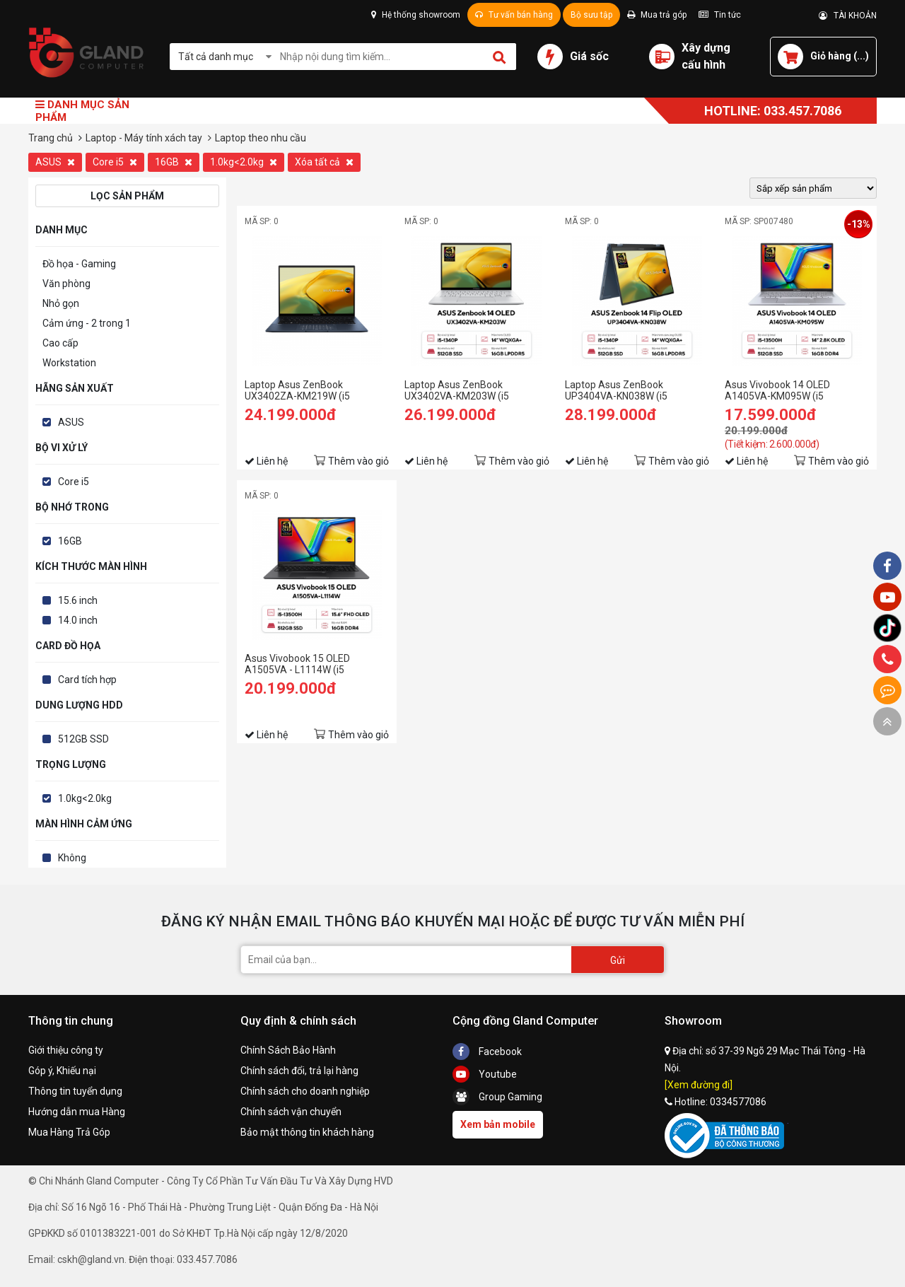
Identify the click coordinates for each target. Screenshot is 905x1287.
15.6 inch (78, 600)
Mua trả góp (657, 15)
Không (72, 857)
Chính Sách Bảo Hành (288, 1050)
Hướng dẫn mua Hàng (76, 1111)
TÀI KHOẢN (848, 16)
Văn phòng (66, 283)
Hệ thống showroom (415, 15)
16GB (173, 162)
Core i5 (115, 162)
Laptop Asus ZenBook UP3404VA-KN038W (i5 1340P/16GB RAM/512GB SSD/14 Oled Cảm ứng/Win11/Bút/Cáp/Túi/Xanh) (635, 390)
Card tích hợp (87, 679)
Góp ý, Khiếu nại (62, 1070)
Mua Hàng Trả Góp (69, 1132)
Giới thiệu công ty (65, 1050)
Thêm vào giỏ (358, 461)
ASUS (55, 162)
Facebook (487, 1051)
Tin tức (720, 15)
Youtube (484, 1074)
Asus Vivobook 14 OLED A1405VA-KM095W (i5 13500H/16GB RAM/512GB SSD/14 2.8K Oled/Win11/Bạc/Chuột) (785, 390)
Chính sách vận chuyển (290, 1111)
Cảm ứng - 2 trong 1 (86, 323)
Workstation (69, 362)
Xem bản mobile (497, 1124)
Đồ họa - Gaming (79, 263)
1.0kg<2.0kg (243, 162)
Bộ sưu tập (591, 15)
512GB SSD (83, 739)
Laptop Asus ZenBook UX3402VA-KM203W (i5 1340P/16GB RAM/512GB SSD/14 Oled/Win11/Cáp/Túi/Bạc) (462, 390)
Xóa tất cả (324, 162)
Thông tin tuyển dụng (75, 1091)
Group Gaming (497, 1096)
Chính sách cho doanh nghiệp (305, 1091)
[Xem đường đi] (698, 1084)
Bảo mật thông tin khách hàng (307, 1132)
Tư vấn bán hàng (514, 15)
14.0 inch (78, 620)
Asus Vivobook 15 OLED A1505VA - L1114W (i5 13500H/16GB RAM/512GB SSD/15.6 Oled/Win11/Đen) (306, 664)
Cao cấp (60, 343)
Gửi (617, 960)
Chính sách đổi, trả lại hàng (299, 1070)
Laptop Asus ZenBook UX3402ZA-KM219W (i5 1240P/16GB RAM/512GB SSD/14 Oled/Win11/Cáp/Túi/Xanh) (306, 390)
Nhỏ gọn (60, 303)
